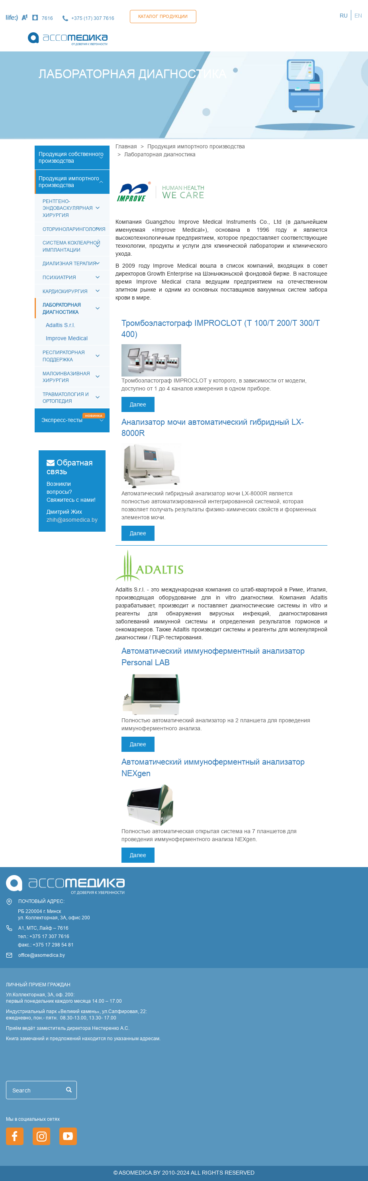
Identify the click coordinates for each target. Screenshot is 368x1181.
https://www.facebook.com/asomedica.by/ (14, 1136)
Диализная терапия (69, 263)
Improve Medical (67, 338)
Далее (138, 404)
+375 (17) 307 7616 (92, 18)
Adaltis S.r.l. (60, 325)
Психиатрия (59, 277)
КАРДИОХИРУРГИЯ (65, 291)
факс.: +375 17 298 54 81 (46, 945)
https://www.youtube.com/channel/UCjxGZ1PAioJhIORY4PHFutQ (68, 1136)
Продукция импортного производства (196, 146)
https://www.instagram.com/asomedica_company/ (41, 1136)
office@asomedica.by (41, 955)
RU (344, 15)
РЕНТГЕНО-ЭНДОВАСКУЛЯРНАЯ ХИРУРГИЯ (68, 208)
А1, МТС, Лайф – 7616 (43, 928)
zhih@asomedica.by (72, 520)
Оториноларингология (74, 229)
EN (358, 15)
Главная (126, 146)
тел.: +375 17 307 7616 (43, 936)
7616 (47, 18)
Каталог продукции (163, 16)
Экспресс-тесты (61, 420)
